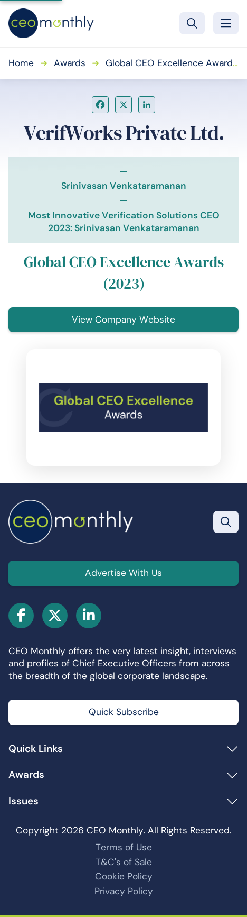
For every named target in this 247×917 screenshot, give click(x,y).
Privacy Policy (123, 891)
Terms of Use (124, 847)
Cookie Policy (124, 876)
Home (21, 63)
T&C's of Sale (124, 862)
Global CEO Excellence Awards (172, 63)
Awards (70, 63)
